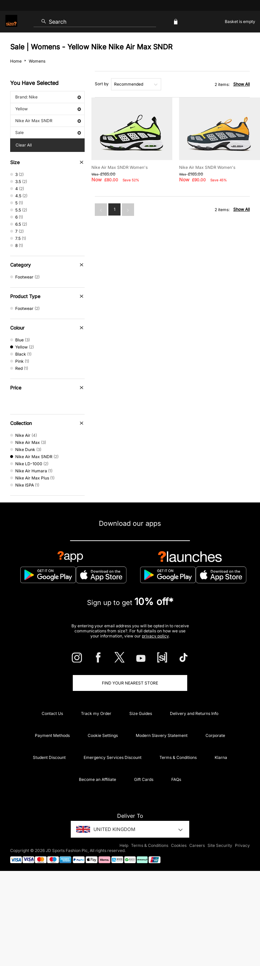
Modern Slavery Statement (162, 735)
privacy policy (155, 635)
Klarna (221, 757)
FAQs (176, 779)
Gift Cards (143, 779)
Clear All (24, 145)
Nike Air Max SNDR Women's (119, 167)
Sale (48, 132)
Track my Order (96, 713)
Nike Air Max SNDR (48, 120)
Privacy (242, 845)
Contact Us (52, 713)
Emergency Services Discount (113, 757)
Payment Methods (52, 735)
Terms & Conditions (178, 757)
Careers (197, 845)
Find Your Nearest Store (130, 683)
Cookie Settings (103, 735)
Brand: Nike (48, 96)
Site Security (220, 845)
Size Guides (140, 713)
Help (124, 845)
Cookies (179, 845)
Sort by (102, 83)
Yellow (48, 108)
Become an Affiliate (97, 779)
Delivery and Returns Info (194, 713)
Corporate (215, 735)
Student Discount (49, 757)
